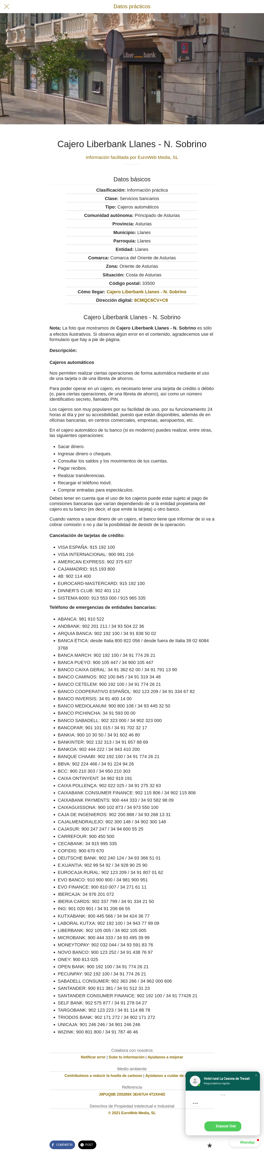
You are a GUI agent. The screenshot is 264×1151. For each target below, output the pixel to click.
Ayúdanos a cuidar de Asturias (172, 1076)
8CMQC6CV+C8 (151, 300)
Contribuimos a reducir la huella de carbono (103, 1076)
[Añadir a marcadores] (209, 1145)
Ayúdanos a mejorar (165, 1057)
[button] (256, 1075)
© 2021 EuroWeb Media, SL (132, 1113)
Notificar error (93, 1057)
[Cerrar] (6, 6)
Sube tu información (127, 1057)
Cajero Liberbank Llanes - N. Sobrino (146, 291)
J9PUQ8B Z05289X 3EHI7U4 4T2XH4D (132, 1094)
